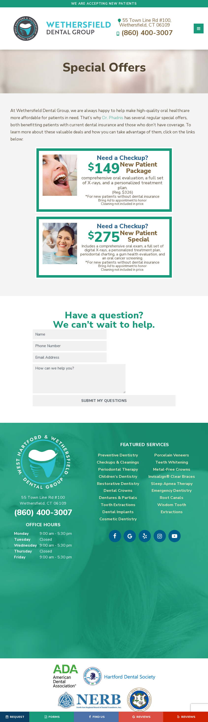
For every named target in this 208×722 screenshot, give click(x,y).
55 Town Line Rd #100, (144, 22)
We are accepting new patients (104, 3)
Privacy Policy (104, 704)
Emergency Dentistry (172, 467)
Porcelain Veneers (171, 432)
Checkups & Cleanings (118, 439)
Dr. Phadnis (112, 125)
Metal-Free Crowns (171, 446)
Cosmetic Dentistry (118, 495)
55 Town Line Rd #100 (43, 477)
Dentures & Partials (118, 474)
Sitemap (103, 699)
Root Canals (171, 474)
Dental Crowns (118, 467)
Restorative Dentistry (118, 460)
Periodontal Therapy (118, 446)
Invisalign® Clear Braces (171, 453)
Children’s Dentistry (118, 453)
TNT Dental (162, 699)
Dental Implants (118, 489)
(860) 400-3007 (144, 33)
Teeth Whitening (171, 439)
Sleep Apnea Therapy (171, 460)
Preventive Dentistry (118, 432)
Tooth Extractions (118, 481)
